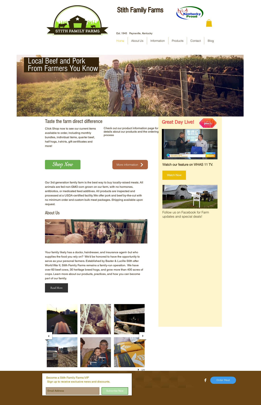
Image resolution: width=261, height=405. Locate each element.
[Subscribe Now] (115, 391)
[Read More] (56, 287)
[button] (209, 23)
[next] (142, 335)
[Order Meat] (223, 380)
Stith (123, 10)
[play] (139, 370)
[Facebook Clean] (205, 380)
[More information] (130, 164)
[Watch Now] (174, 175)
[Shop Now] (62, 164)
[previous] (48, 335)
